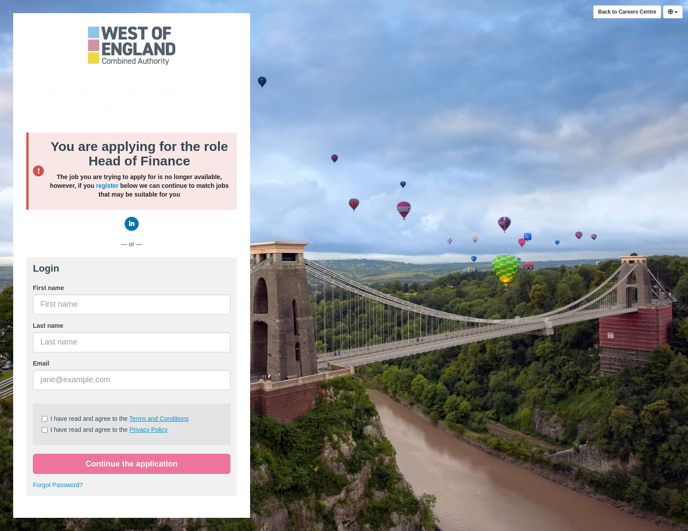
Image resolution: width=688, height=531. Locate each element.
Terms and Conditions (159, 418)
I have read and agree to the (115, 418)
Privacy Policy (148, 429)
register (107, 185)
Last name (48, 325)
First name (48, 287)
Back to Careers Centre (627, 12)
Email (41, 363)
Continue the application (132, 463)
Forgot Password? (58, 484)
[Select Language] (673, 11)
